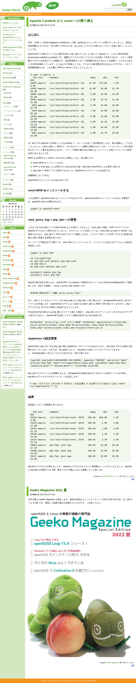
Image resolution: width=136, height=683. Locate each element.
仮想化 (6, 138)
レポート (7, 174)
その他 (6, 142)
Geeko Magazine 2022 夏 (48, 490)
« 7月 (4, 222)
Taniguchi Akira (9, 283)
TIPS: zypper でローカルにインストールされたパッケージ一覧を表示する (12, 367)
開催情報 (7, 163)
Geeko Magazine (113, 662)
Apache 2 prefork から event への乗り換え (62, 21)
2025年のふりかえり (11, 23)
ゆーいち (6, 301)
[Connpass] (36, 14)
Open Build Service (10, 68)
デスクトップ (9, 106)
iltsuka (5, 255)
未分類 (5, 194)
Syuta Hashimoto (9, 278)
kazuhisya (6, 260)
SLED (6, 93)
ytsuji (5, 292)
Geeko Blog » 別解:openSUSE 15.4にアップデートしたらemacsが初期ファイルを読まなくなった (12, 355)
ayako (5, 233)
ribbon (5, 274)
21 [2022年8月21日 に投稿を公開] (3, 217)
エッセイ (6, 180)
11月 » (10, 222)
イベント (6, 152)
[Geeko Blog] (15, 14)
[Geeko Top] (5, 14)
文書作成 (7, 129)
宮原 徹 (5, 306)
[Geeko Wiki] (26, 14)
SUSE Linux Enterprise (12, 87)
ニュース (6, 147)
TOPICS (6, 189)
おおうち (6, 297)
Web (111, 476)
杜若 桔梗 (7, 311)
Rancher (6, 73)
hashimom (7, 246)
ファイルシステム (11, 111)
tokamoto (6, 288)
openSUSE (105, 476)
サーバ (116, 476)
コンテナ (7, 115)
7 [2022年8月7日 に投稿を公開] (3, 212)
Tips (4, 103)
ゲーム (6, 124)
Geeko (5, 184)
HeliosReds (7, 251)
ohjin (4, 269)
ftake (5, 237)
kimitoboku (7, 265)
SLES (6, 97)
